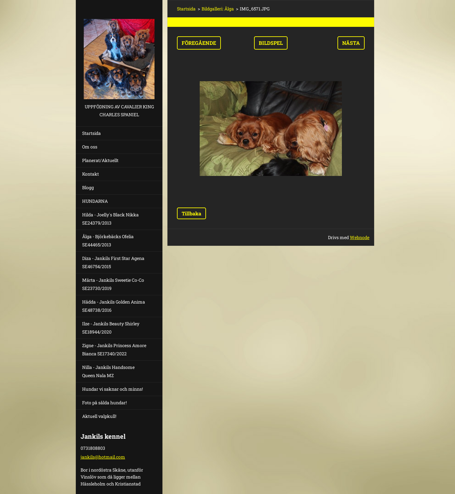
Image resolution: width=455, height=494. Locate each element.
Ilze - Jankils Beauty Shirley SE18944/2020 (110, 328)
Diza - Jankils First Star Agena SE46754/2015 (113, 262)
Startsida (91, 133)
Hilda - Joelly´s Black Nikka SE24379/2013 (110, 219)
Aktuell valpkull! (99, 416)
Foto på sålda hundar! (104, 403)
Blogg (88, 187)
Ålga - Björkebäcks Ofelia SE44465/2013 (108, 240)
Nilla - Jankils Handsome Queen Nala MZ (108, 371)
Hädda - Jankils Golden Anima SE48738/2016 (113, 306)
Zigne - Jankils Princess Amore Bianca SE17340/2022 (114, 349)
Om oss (89, 147)
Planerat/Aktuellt (100, 160)
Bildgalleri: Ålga (218, 9)
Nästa (351, 42)
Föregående (199, 42)
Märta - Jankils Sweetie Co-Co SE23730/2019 (113, 284)
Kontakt (90, 174)
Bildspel (271, 42)
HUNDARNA (95, 201)
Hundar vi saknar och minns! (112, 389)
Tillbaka (191, 213)
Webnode (359, 237)
